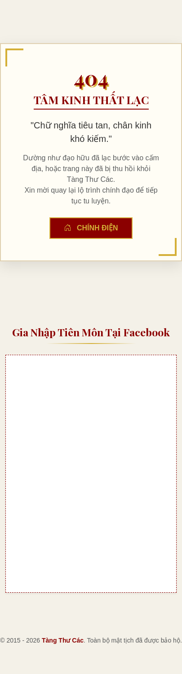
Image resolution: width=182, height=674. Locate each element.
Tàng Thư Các (63, 640)
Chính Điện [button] (91, 228)
